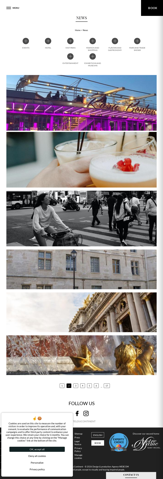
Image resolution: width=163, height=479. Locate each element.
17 (107, 385)
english (97, 435)
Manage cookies (78, 456)
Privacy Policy (78, 449)
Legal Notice (77, 443)
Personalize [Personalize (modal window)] (37, 462)
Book (98, 443)
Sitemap (78, 433)
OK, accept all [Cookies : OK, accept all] (37, 449)
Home (78, 30)
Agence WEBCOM (120, 466)
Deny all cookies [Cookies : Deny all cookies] (37, 455)
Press (77, 437)
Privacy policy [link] (37, 469)
